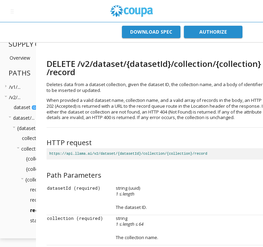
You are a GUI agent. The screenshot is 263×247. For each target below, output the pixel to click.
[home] (131, 11)
